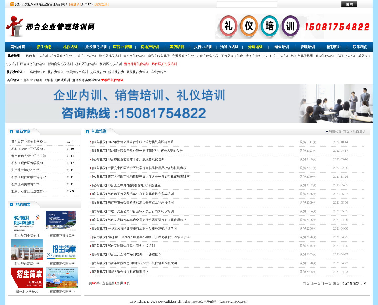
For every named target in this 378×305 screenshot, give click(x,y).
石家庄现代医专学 (62, 263)
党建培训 (255, 47)
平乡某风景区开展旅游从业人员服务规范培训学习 (142, 228)
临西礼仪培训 (346, 56)
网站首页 (17, 47)
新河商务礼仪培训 (60, 64)
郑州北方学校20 (27, 291)
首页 (346, 131)
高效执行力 (37, 72)
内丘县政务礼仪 (208, 56)
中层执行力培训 (77, 72)
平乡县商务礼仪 (232, 56)
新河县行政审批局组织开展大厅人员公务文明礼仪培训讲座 (149, 176)
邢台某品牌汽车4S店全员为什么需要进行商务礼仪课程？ (147, 220)
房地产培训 (150, 47)
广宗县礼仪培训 (86, 56)
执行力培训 (203, 47)
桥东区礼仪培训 (86, 64)
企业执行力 (159, 72)
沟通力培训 (229, 47)
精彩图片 (334, 47)
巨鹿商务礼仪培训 (32, 64)
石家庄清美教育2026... (26, 184)
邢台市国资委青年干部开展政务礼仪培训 (136, 159)
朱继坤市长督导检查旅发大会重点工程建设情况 (141, 202)
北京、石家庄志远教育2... (29, 191)
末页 (336, 283)
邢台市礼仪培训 (37, 56)
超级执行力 (98, 72)
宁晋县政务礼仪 (183, 56)
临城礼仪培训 (325, 56)
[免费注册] (101, 4)
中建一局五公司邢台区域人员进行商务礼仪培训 (141, 211)
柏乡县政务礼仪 (61, 56)
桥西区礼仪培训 (111, 64)
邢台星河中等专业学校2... (29, 142)
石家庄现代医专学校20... (28, 163)
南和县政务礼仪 (159, 56)
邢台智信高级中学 (27, 263)
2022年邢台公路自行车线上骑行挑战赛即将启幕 (141, 142)
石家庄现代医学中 (62, 291)
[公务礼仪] (99, 159)
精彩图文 (23, 204)
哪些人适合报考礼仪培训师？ (128, 272)
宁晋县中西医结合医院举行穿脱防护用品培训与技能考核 (147, 168)
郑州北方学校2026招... (26, 170)
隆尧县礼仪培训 (110, 56)
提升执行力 (116, 72)
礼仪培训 (70, 47)
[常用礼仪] (99, 237)
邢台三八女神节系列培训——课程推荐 (134, 254)
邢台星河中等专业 (27, 235)
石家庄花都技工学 (62, 235)
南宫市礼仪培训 (134, 56)
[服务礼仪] (99, 142)
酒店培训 (177, 47)
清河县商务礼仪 (256, 56)
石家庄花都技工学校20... (28, 149)
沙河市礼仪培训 (302, 56)
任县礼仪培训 (279, 56)
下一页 (327, 283)
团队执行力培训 (138, 72)
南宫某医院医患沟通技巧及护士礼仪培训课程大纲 (142, 263)
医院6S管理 (122, 47)
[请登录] (75, 4)
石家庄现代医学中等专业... (29, 177)
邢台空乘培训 (32, 80)
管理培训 (307, 47)
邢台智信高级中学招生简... (29, 156)
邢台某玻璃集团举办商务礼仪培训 (131, 246)
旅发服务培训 (96, 47)
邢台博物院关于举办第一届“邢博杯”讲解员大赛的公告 (145, 150)
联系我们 (360, 47)
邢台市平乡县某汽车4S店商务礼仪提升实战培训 (141, 194)
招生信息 (44, 47)
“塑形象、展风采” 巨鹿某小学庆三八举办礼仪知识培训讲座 (149, 237)
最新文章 (23, 132)
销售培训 (281, 47)
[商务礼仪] (99, 194)
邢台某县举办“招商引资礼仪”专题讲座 (134, 185)
